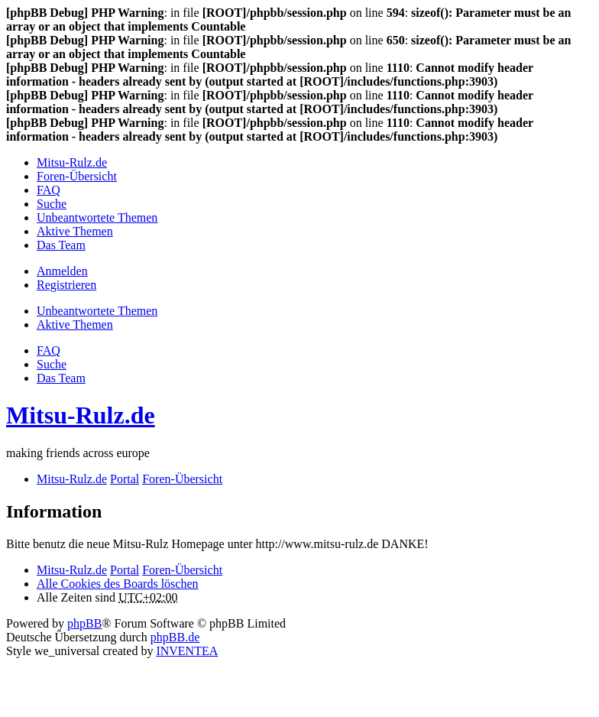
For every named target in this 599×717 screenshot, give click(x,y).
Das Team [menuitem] (61, 244)
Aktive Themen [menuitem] (75, 231)
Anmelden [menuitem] (62, 270)
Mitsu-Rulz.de (80, 415)
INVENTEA (187, 650)
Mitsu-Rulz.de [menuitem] (72, 162)
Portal (124, 478)
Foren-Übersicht (182, 569)
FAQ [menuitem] (48, 189)
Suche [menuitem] (51, 203)
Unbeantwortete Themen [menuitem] (97, 217)
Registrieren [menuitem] (66, 284)
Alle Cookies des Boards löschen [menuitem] (118, 583)
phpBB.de (175, 637)
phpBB (84, 623)
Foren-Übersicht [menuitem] (77, 176)
